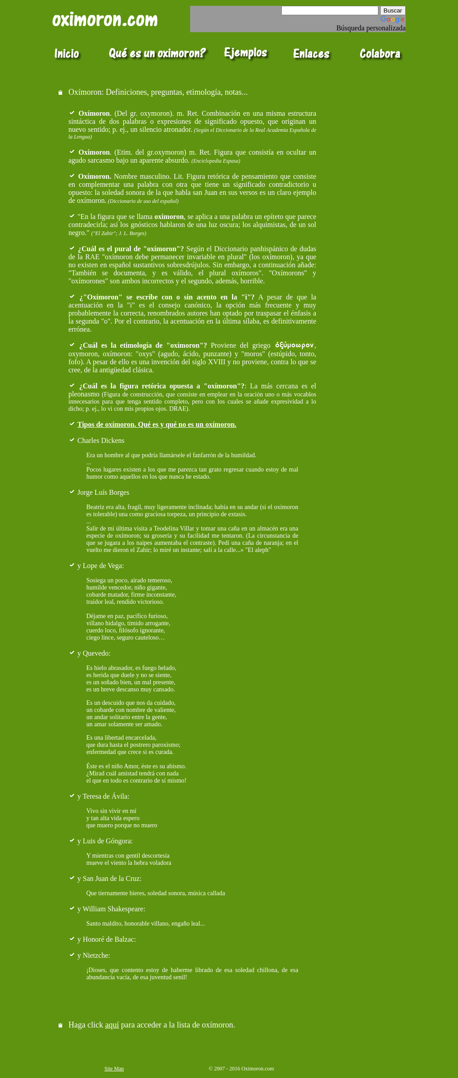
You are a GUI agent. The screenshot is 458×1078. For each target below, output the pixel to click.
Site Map (114, 1068)
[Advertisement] (363, 102)
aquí (112, 1024)
